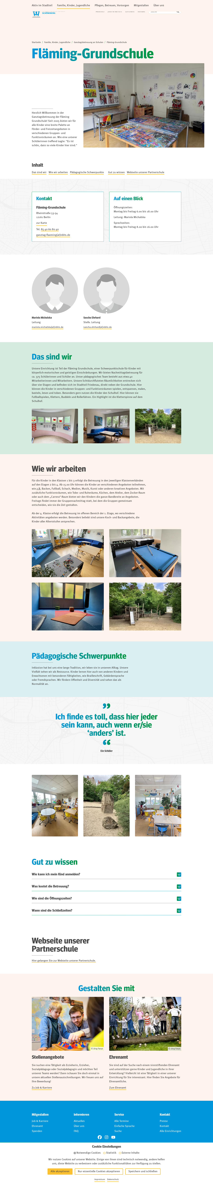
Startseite (36, 43)
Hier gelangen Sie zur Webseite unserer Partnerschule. (64, 961)
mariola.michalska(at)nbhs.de (47, 327)
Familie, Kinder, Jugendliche (57, 43)
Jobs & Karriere (115, 11)
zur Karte (41, 223)
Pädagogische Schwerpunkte (87, 173)
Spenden (37, 1131)
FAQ (76, 1131)
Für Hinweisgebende (123, 1168)
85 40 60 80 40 (50, 230)
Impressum (53, 1168)
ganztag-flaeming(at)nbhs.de (53, 235)
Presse (164, 1121)
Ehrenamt (129, 11)
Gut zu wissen (116, 173)
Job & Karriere (40, 1121)
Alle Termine (121, 1121)
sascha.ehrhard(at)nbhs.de (97, 327)
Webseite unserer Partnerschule (145, 173)
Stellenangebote (48, 1057)
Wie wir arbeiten (58, 173)
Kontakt (141, 11)
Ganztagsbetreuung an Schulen (88, 43)
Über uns (79, 1126)
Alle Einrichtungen (170, 1131)
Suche (118, 1131)
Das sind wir (39, 173)
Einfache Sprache (124, 1126)
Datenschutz (73, 1168)
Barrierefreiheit (96, 1168)
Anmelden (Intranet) (153, 1168)
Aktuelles (100, 11)
